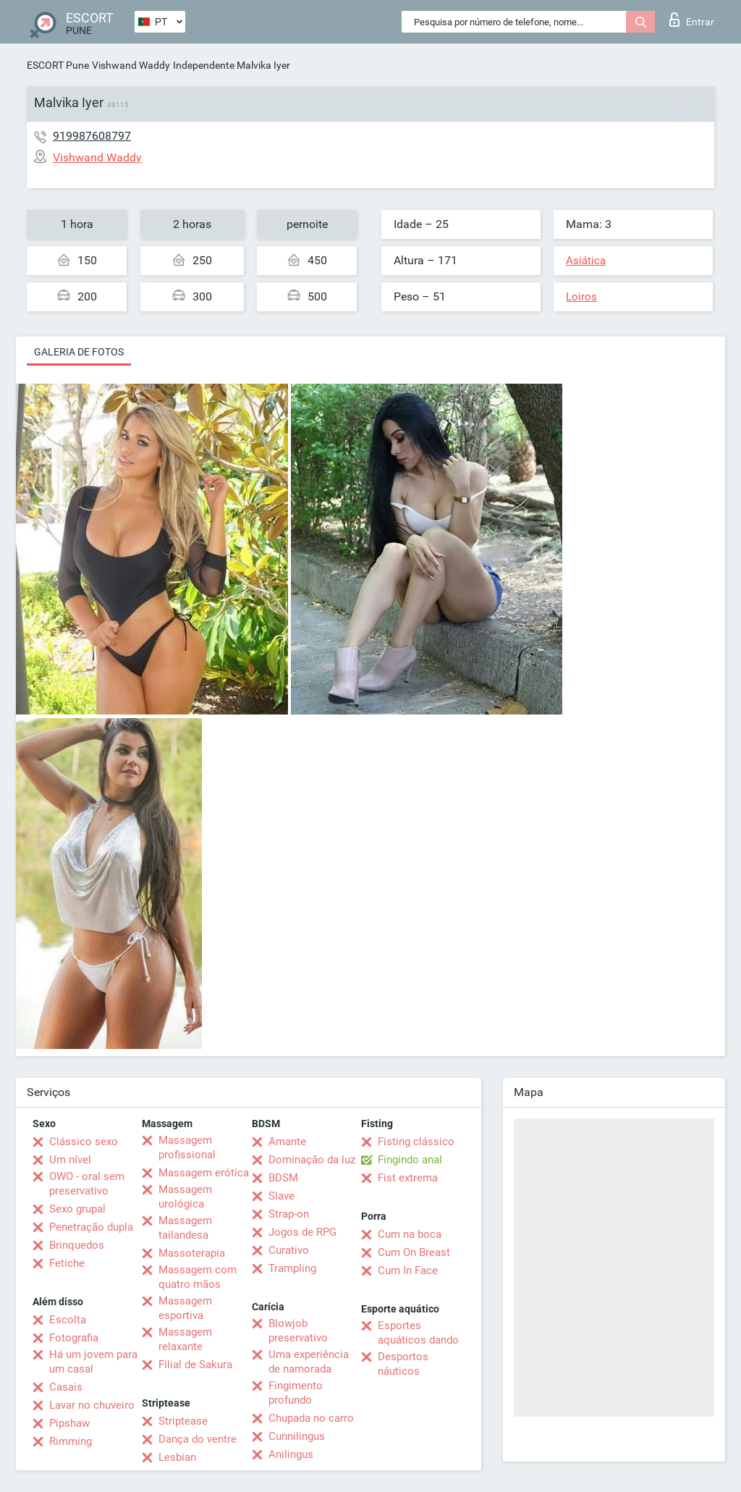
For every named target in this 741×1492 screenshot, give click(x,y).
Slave (281, 1195)
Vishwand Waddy (131, 65)
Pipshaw (69, 1423)
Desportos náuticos (403, 1364)
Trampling (292, 1268)
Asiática (586, 260)
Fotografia (73, 1337)
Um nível (70, 1159)
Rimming (70, 1441)
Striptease (183, 1421)
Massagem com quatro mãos (197, 1277)
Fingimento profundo (295, 1393)
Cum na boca (409, 1234)
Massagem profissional (187, 1147)
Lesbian (177, 1457)
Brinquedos (76, 1245)
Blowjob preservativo (298, 1330)
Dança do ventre (197, 1439)
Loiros (581, 296)
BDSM (283, 1177)
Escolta (67, 1319)
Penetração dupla (91, 1227)
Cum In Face (408, 1270)
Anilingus (290, 1454)
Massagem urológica (185, 1196)
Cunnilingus (296, 1436)
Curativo (288, 1250)
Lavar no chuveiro (92, 1405)
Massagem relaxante (185, 1339)
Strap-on (288, 1214)
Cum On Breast (414, 1252)
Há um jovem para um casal (93, 1361)
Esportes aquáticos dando (418, 1332)
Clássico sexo (83, 1141)
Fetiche (67, 1263)
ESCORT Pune (58, 65)
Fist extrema (408, 1177)
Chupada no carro (311, 1418)
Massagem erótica (203, 1172)
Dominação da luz (311, 1159)
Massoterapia (191, 1253)
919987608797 (92, 136)
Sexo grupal (77, 1208)
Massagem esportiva (185, 1308)
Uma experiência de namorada (308, 1361)
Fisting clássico (416, 1141)
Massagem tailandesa (185, 1228)
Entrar (691, 20)
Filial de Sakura (195, 1364)
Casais (65, 1387)
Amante (287, 1141)
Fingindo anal (410, 1159)
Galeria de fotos (79, 352)
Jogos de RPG (302, 1232)
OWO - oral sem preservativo (86, 1183)
